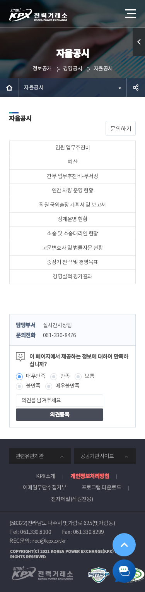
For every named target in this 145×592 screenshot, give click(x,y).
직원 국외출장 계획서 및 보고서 (72, 204)
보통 (89, 375)
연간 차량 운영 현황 (73, 190)
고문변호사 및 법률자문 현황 (72, 247)
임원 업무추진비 (72, 147)
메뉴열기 (129, 10)
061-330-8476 (59, 335)
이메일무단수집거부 (45, 487)
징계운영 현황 (73, 219)
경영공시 (72, 68)
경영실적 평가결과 (72, 276)
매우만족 (35, 375)
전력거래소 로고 (38, 15)
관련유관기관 (29, 456)
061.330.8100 (35, 532)
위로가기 (124, 544)
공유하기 (135, 87)
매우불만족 (67, 385)
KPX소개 (45, 476)
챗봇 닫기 (124, 571)
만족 (65, 375)
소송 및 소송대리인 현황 (72, 233)
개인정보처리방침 (89, 476)
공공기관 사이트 (97, 456)
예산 (72, 161)
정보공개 (42, 68)
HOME (9, 87)
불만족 (33, 385)
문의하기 (120, 128)
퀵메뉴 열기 (139, 55)
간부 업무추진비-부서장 (72, 176)
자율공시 (103, 68)
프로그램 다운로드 (101, 487)
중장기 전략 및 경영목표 (72, 262)
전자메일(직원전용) (72, 499)
